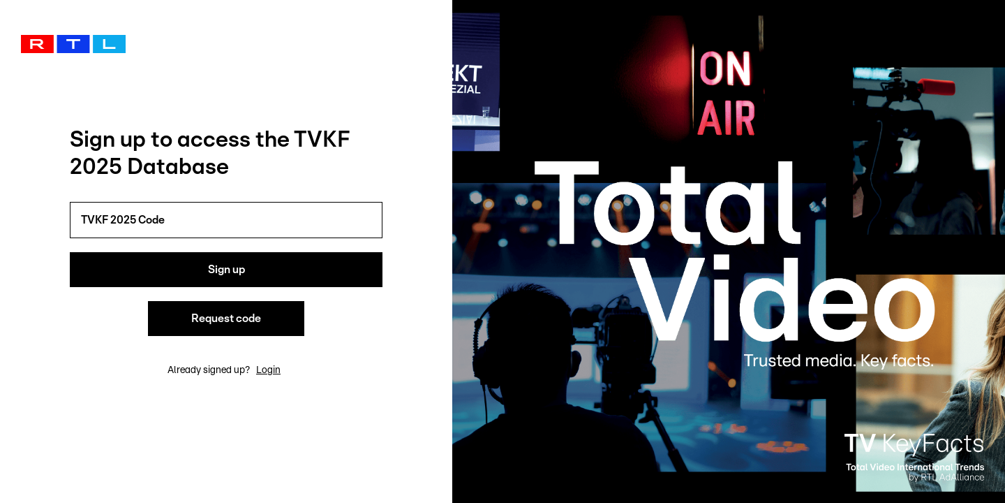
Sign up (226, 269)
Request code (226, 318)
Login (268, 370)
